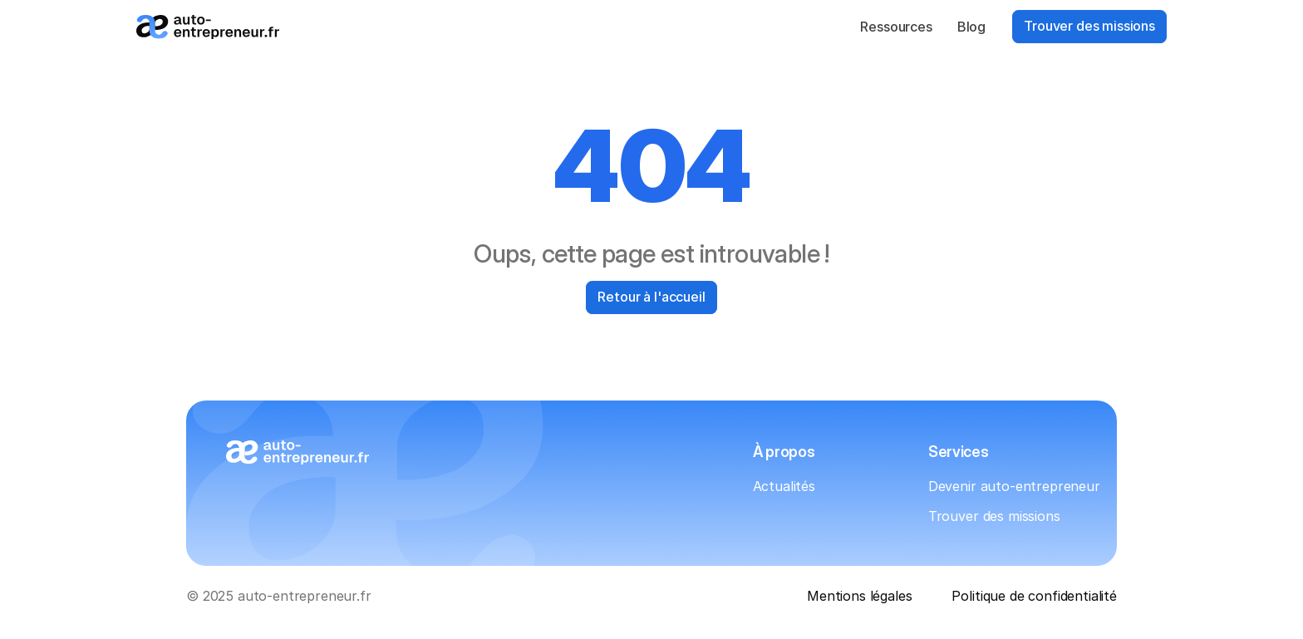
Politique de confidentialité (1034, 595)
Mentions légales (859, 595)
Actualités (784, 486)
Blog (971, 26)
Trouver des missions (994, 516)
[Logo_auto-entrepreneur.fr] (207, 27)
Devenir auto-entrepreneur (1014, 486)
